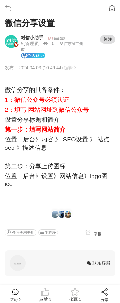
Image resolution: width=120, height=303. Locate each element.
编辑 (70, 67)
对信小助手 (32, 37)
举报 (92, 234)
